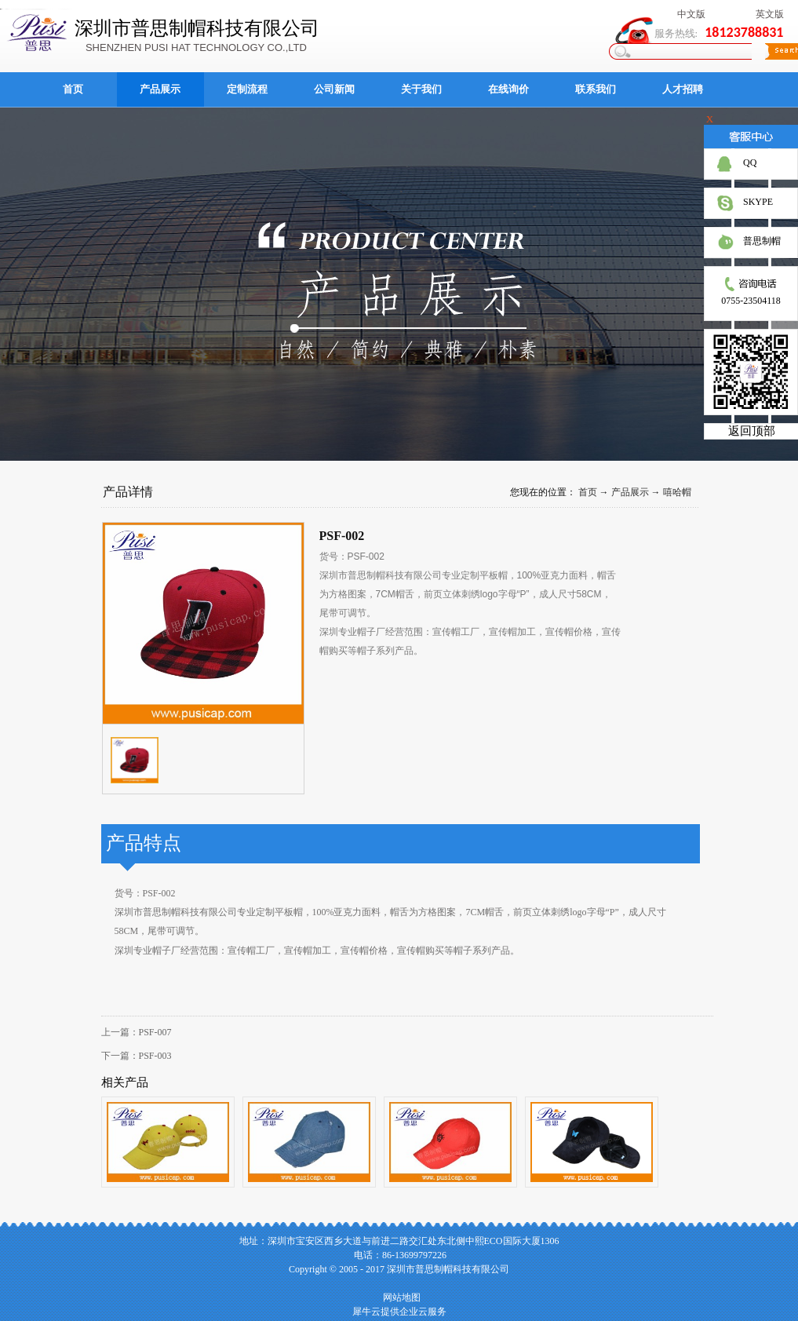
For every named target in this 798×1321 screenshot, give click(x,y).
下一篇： (136, 1055)
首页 (73, 89)
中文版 (691, 14)
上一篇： (136, 1032)
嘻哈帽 (677, 492)
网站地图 (399, 1297)
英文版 (770, 14)
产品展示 (630, 492)
